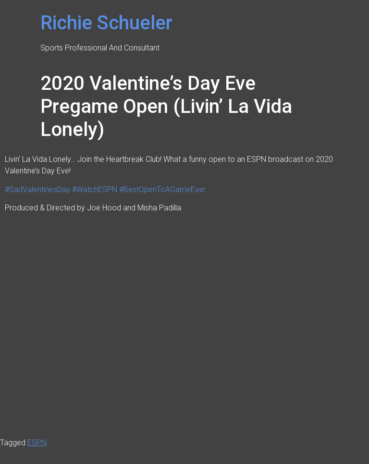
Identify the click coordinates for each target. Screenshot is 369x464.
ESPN (37, 442)
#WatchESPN (94, 189)
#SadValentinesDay (37, 189)
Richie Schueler (106, 23)
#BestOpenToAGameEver (162, 189)
